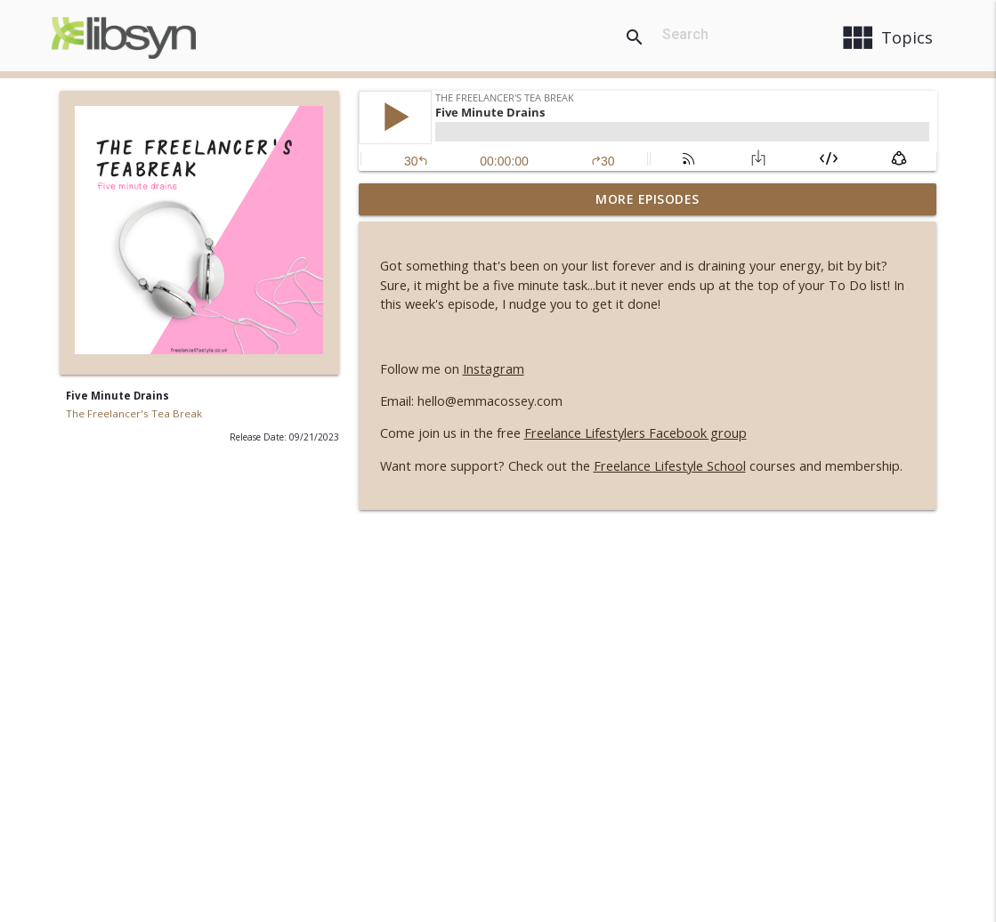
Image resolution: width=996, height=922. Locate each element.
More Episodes (647, 198)
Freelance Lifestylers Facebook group (635, 433)
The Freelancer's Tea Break (134, 413)
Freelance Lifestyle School (670, 465)
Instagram (493, 368)
